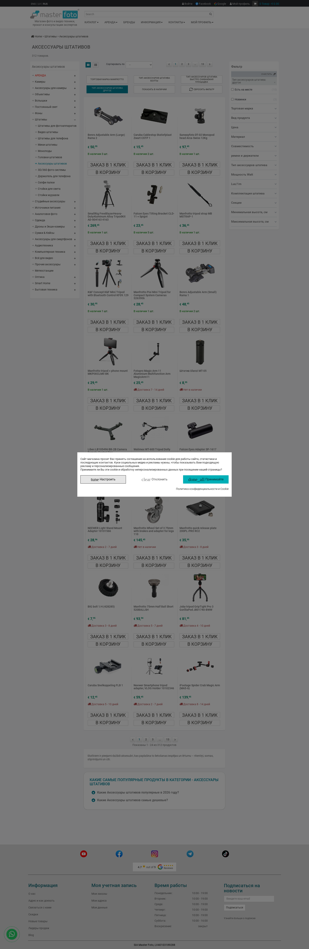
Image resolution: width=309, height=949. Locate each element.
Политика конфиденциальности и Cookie (202, 488)
